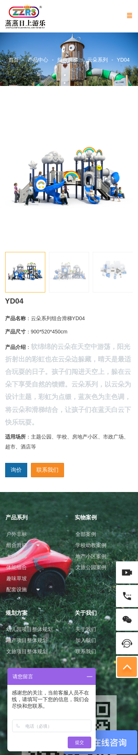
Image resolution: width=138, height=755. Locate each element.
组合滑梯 (67, 60)
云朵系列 (97, 60)
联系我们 (47, 470)
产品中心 (38, 60)
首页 (13, 60)
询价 (16, 470)
